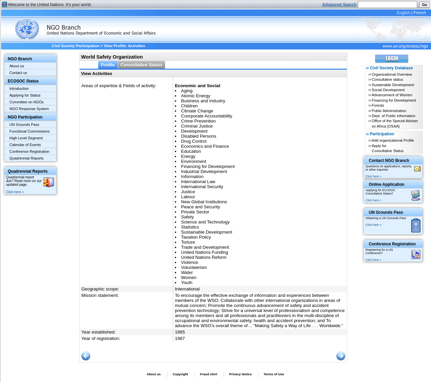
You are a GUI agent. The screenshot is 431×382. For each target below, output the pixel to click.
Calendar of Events (25, 145)
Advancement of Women (392, 95)
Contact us (18, 73)
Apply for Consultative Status (388, 148)
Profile (108, 64)
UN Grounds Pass (24, 125)
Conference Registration (29, 151)
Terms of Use (274, 374)
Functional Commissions (29, 131)
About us (16, 66)
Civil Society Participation (76, 46)
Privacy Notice (240, 374)
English (403, 12)
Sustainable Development (393, 85)
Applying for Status (24, 95)
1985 (180, 332)
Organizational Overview (392, 74)
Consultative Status (142, 64)
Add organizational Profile (393, 140)
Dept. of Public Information (394, 116)
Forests (378, 105)
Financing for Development (394, 100)
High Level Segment (26, 138)
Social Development (388, 90)
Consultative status (387, 79)
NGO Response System (29, 109)
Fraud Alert (208, 374)
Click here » (15, 192)
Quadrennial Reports (26, 158)
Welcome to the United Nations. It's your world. (50, 4)
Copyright (180, 374)
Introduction (19, 88)
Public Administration (389, 111)
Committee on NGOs (26, 102)
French (420, 12)
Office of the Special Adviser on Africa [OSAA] (395, 123)
